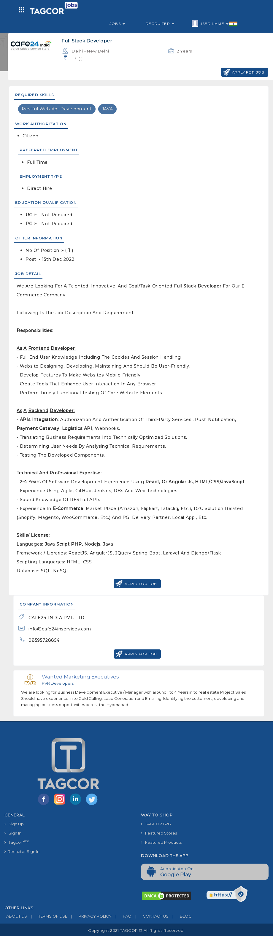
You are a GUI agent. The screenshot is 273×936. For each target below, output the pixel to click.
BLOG (180, 916)
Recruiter (160, 23)
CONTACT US (150, 916)
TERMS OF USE (47, 916)
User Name (215, 23)
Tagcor (16, 842)
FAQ (121, 916)
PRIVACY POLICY (89, 916)
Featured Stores (159, 833)
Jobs (117, 23)
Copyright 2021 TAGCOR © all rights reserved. (136, 930)
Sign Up (14, 823)
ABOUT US (15, 916)
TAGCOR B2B (156, 823)
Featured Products (161, 842)
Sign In (12, 833)
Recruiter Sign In (21, 851)
